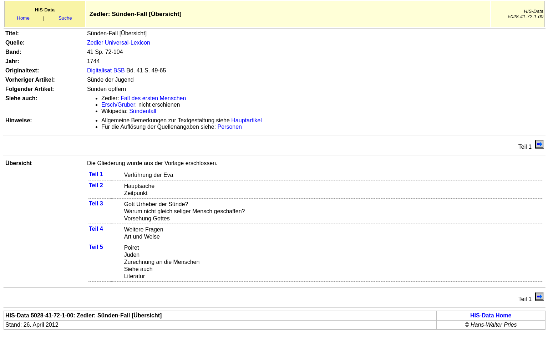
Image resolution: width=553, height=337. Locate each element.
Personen (230, 127)
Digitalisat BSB (106, 70)
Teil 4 (96, 229)
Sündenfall (142, 111)
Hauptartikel (246, 120)
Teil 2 (96, 185)
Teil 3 (96, 203)
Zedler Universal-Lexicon (118, 43)
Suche (65, 18)
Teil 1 (96, 174)
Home (23, 18)
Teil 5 (96, 247)
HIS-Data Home (491, 315)
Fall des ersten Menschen (153, 98)
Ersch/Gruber (118, 105)
